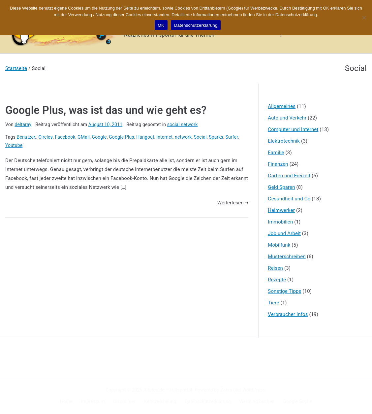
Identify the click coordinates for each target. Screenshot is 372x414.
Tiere (273, 303)
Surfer (232, 137)
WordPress (253, 390)
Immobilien (280, 222)
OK (161, 25)
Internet (164, 137)
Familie (276, 152)
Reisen (275, 268)
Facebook (65, 137)
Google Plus (121, 137)
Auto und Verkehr (287, 118)
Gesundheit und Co (289, 199)
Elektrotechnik (284, 141)
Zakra (226, 390)
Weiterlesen (232, 203)
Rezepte (277, 280)
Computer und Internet (293, 129)
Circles (45, 137)
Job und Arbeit (284, 233)
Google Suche (297, 401)
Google (99, 137)
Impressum (93, 401)
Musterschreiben (286, 256)
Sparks (216, 137)
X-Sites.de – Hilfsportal (167, 390)
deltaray (23, 124)
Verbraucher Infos (288, 314)
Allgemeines (281, 106)
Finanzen (278, 164)
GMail (84, 137)
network (183, 137)
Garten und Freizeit (289, 176)
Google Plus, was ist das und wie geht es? (105, 110)
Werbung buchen (257, 401)
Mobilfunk (279, 245)
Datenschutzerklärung (208, 401)
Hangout (145, 137)
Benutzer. (26, 137)
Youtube (13, 145)
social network (182, 124)
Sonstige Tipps (284, 291)
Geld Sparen (281, 187)
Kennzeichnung (160, 401)
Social (200, 137)
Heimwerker (281, 210)
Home (66, 401)
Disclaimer (124, 401)
